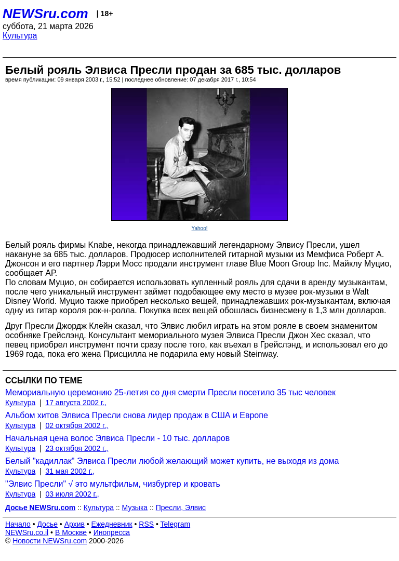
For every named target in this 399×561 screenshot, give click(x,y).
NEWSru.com (45, 13)
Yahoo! (200, 228)
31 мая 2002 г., (70, 471)
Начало (18, 524)
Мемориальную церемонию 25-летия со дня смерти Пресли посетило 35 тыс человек (170, 392)
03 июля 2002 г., (72, 494)
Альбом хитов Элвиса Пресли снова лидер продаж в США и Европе (136, 415)
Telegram (176, 524)
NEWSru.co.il (26, 532)
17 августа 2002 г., (76, 402)
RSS (146, 524)
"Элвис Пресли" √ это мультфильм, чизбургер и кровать (112, 483)
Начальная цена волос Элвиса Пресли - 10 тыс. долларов (117, 438)
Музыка (135, 507)
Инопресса (112, 532)
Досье (47, 524)
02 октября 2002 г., (76, 425)
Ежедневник (111, 524)
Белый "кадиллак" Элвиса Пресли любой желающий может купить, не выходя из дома (172, 461)
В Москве (71, 532)
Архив (74, 524)
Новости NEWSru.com (49, 541)
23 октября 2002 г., (76, 448)
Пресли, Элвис (181, 507)
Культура (20, 35)
